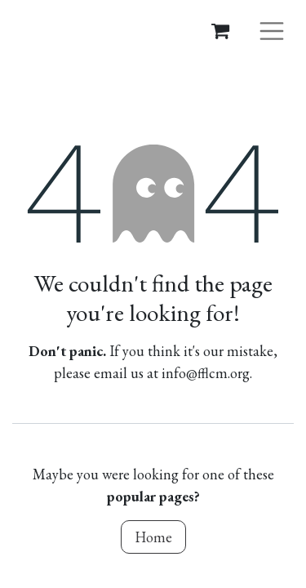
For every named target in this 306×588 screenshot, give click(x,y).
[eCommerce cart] (220, 30)
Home (153, 537)
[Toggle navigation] (272, 30)
